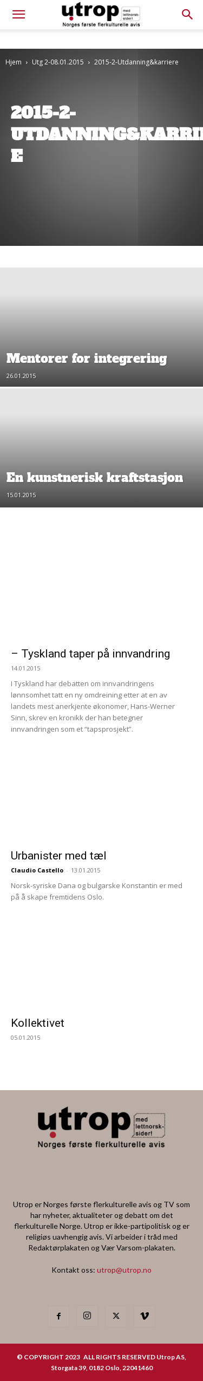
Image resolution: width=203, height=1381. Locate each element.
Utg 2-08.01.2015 (58, 62)
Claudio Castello (37, 870)
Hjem (13, 62)
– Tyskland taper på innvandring (90, 653)
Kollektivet (37, 1023)
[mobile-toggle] (18, 14)
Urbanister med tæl (59, 855)
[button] (188, 14)
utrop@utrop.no (124, 1269)
